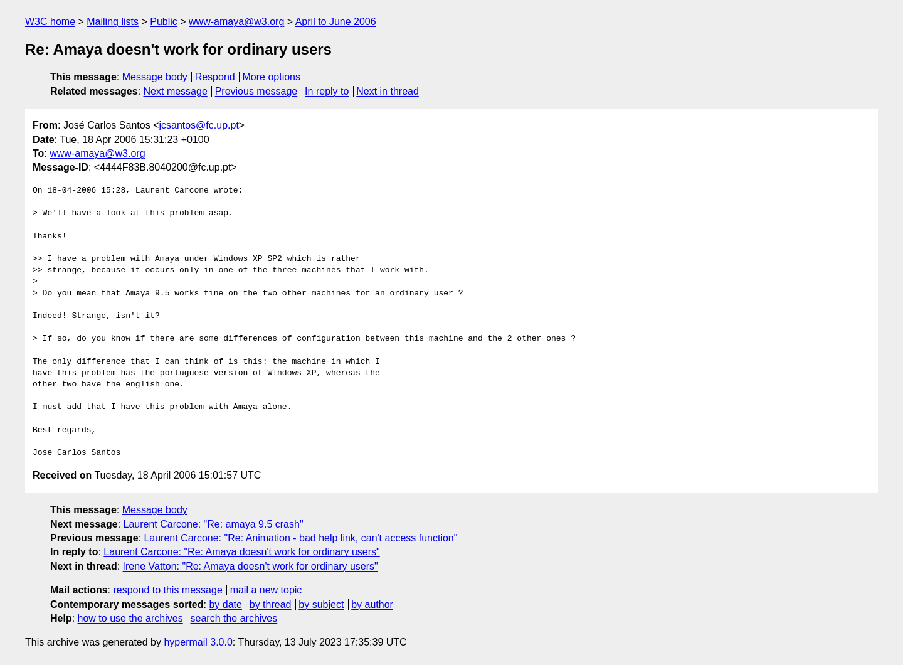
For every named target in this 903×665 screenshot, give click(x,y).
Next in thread (387, 91)
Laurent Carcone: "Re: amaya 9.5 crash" (214, 524)
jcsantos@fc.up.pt (198, 125)
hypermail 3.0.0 (198, 642)
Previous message (256, 91)
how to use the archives (130, 618)
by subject (321, 604)
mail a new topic (266, 590)
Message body (154, 77)
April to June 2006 (335, 21)
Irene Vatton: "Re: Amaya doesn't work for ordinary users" (250, 566)
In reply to (327, 91)
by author (372, 604)
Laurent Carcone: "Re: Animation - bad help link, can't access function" (300, 538)
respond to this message (167, 590)
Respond (215, 77)
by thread (271, 604)
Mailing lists (113, 21)
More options (272, 77)
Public (163, 21)
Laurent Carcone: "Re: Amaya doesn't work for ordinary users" (241, 551)
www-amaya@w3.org (236, 21)
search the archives (234, 618)
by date (225, 604)
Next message (176, 91)
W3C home (50, 21)
